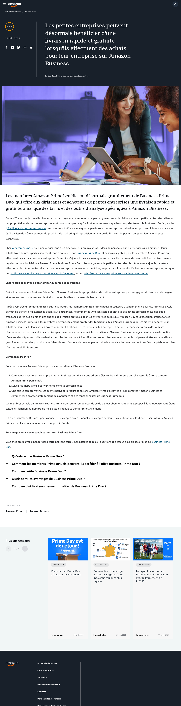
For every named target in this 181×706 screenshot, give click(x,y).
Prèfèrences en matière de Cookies (18, 693)
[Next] (25, 549)
